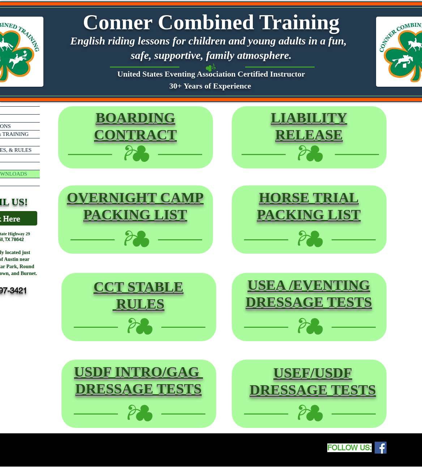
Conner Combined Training (211, 22)
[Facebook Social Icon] (381, 448)
